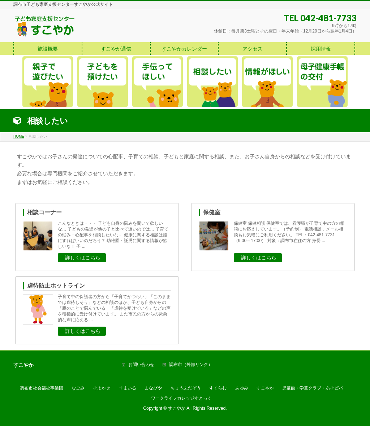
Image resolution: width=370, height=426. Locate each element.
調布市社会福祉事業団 (41, 388)
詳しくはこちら (82, 258)
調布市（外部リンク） (190, 364)
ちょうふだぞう (186, 388)
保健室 (211, 212)
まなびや (153, 388)
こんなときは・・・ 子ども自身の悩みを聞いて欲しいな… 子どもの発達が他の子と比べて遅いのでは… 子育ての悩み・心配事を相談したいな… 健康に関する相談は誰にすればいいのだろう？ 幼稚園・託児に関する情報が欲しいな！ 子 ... (113, 235)
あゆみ (241, 388)
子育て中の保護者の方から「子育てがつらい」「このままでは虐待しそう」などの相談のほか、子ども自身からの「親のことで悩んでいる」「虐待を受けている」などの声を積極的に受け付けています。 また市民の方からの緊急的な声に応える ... (114, 308)
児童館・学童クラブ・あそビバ (312, 388)
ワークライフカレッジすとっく (181, 398)
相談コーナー (44, 212)
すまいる (127, 388)
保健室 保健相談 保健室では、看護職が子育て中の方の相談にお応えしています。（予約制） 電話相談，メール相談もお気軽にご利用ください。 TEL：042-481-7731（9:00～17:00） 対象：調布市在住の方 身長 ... (289, 232)
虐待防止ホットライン (56, 286)
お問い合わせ (141, 364)
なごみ (78, 388)
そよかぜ (101, 388)
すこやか (265, 388)
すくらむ (218, 388)
